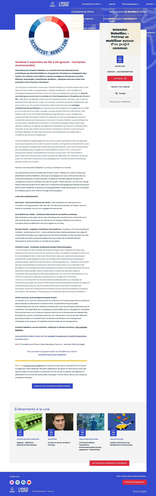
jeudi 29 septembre (78, 336)
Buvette (109, 4)
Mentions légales (140, 491)
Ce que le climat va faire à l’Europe (59, 443)
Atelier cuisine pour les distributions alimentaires (121, 443)
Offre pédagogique (89, 4)
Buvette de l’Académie (33, 366)
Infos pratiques (128, 4)
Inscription (120, 78)
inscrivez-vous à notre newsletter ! (52, 354)
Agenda (71, 4)
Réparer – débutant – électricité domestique (27, 443)
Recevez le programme (134, 482)
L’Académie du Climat (50, 4)
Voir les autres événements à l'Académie (109, 463)
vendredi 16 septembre (57, 336)
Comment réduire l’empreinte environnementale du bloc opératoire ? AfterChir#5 (90, 446)
